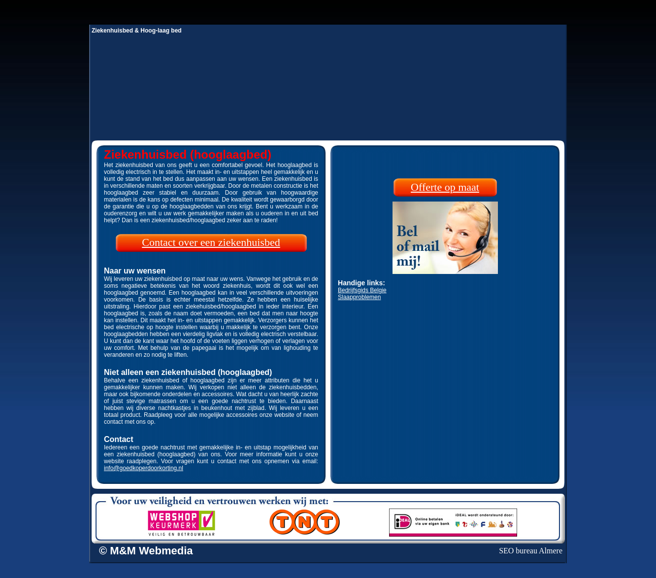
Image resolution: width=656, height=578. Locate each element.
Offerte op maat (445, 187)
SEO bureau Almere (530, 550)
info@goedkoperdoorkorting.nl (143, 468)
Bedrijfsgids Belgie (362, 290)
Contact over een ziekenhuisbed (211, 242)
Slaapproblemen (359, 297)
